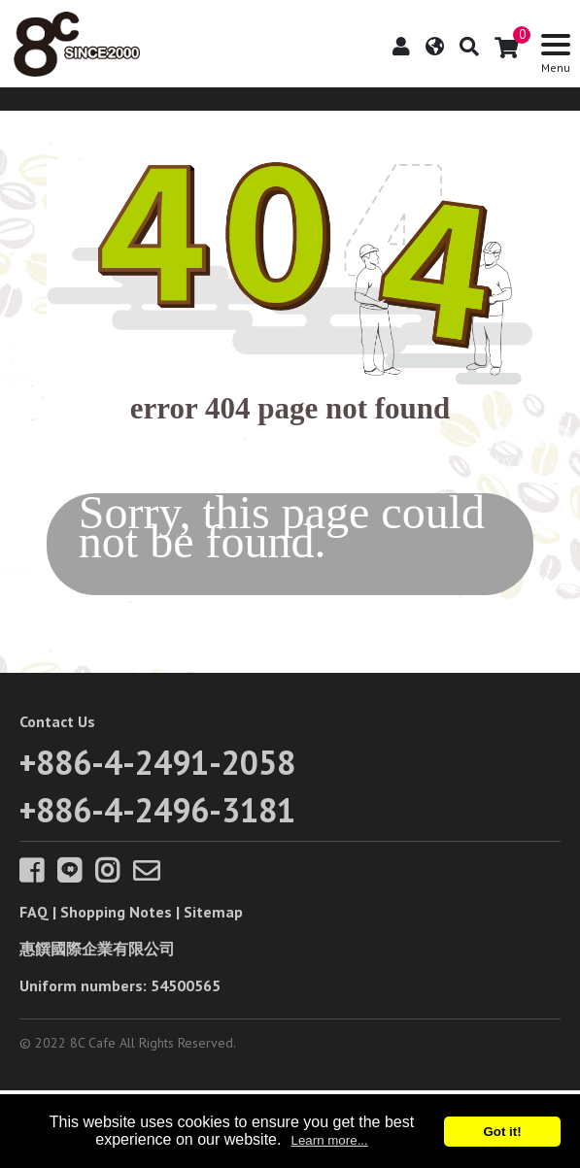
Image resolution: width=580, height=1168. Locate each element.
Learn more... (328, 1140)
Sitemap (213, 911)
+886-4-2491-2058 (157, 762)
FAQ (34, 911)
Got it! (502, 1131)
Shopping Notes (116, 911)
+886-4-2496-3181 (157, 809)
